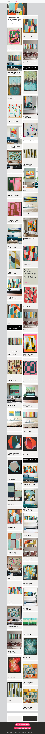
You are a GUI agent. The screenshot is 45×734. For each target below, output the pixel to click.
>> (30, 718)
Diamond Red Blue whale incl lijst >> (14, 453)
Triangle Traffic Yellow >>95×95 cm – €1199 (28, 683)
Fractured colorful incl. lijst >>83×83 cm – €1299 (13, 122)
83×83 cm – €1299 (27, 381)
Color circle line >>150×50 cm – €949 (27, 609)
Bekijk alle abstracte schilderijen (22, 724)
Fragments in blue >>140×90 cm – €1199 (12, 171)
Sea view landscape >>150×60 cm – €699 (27, 214)
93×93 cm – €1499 (12, 380)
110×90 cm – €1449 (12, 553)
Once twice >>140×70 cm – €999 (12, 429)
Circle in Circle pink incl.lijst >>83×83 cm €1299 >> (13, 221)
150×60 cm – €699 (27, 431)
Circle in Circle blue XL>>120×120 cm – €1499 (28, 510)
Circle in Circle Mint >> (12, 552)
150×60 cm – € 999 (11, 73)
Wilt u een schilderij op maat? (29, 459)
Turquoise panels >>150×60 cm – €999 (12, 652)
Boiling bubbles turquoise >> (28, 92)
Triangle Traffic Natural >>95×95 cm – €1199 (28, 708)
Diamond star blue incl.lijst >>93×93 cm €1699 (13, 478)
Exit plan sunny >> (26, 116)
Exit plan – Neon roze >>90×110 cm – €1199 (28, 355)
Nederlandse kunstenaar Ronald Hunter (22, 728)
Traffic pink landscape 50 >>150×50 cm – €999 (28, 534)
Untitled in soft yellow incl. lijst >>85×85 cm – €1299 (29, 189)
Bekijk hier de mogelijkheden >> (30, 461)
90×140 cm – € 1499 (12, 273)
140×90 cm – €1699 (27, 165)
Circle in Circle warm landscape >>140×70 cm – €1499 (30, 559)
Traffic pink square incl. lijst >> (28, 36)
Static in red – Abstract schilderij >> (14, 146)
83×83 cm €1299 (26, 37)
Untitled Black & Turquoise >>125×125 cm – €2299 (13, 404)
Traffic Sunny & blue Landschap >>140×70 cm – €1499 (30, 485)
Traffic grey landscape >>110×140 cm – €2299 (13, 627)
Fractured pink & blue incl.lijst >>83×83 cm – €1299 (29, 141)
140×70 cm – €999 (12, 354)
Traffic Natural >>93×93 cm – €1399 (12, 701)
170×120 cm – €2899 (12, 298)
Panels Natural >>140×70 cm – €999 (27, 330)
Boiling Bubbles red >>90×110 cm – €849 (12, 676)
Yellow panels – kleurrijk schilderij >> (14, 72)
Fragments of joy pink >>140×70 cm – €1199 (12, 577)
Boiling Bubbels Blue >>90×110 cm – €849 (27, 658)
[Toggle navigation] (36, 2)
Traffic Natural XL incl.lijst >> (28, 164)
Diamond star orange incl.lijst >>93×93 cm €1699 (29, 455)
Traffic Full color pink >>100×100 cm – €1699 (28, 265)
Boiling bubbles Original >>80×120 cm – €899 (13, 97)
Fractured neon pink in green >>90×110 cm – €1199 (14, 48)
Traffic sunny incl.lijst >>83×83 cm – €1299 (12, 322)
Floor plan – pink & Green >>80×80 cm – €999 (13, 196)
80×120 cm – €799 (11, 147)
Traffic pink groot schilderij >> (13, 297)
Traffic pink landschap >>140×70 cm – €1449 (12, 602)
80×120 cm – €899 (26, 93)
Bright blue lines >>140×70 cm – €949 (27, 633)
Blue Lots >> (10, 503)
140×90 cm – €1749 (27, 117)
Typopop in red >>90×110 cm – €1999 (27, 305)
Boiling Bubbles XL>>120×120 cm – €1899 (27, 406)
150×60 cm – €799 (12, 247)
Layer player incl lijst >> (27, 583)
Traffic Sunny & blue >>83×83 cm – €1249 (12, 528)
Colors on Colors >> (27, 430)
